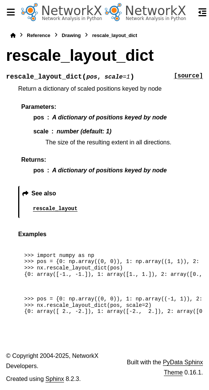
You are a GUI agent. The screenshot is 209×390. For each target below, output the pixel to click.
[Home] (13, 35)
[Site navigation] (10, 12)
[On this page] (202, 12)
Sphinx (54, 379)
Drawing (71, 35)
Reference (38, 35)
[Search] (189, 12)
